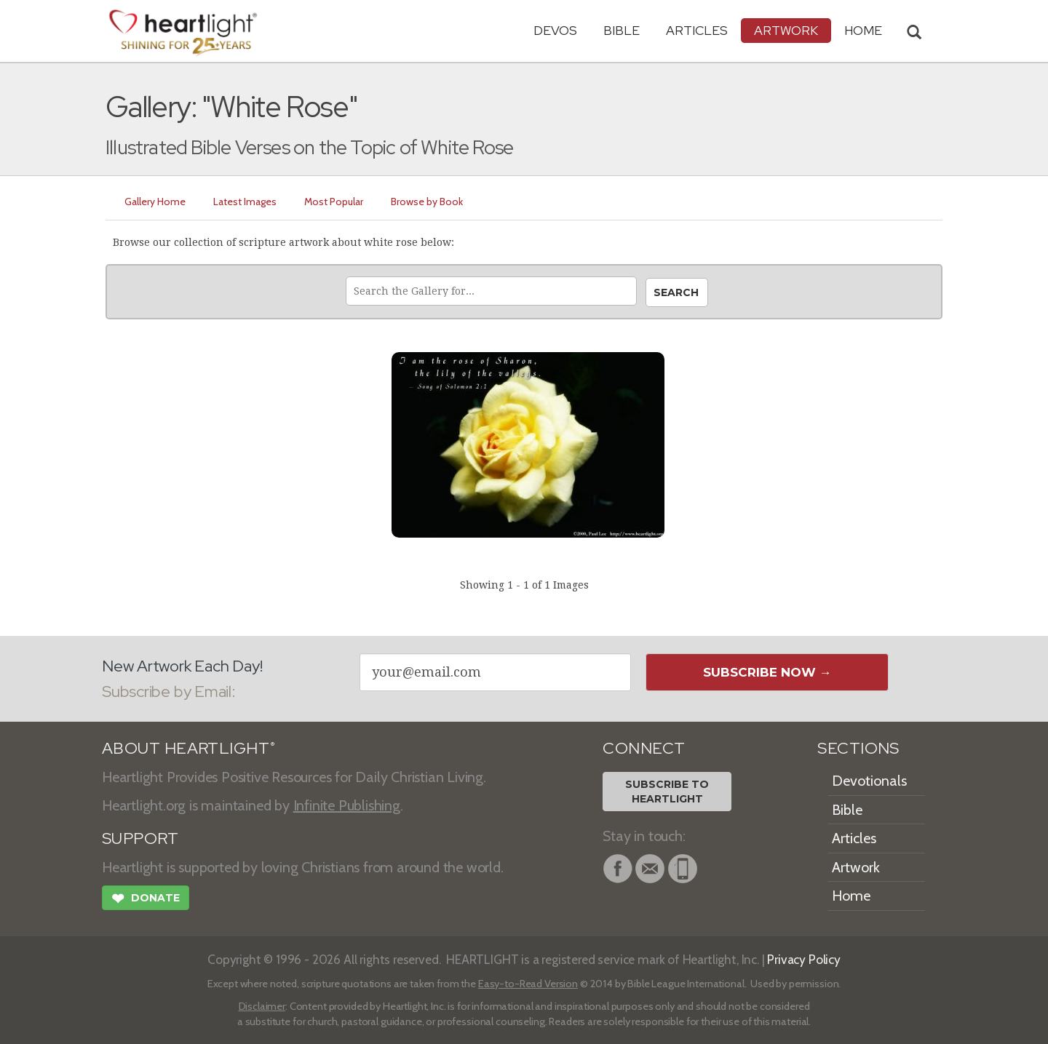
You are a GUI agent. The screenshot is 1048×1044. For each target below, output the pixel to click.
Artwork (786, 30)
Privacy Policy (804, 959)
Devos (555, 30)
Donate (145, 900)
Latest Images (245, 201)
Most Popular (333, 201)
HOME (863, 30)
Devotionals (869, 780)
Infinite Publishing (346, 805)
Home (851, 895)
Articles (697, 30)
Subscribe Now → (767, 672)
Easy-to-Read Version (528, 983)
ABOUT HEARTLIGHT (188, 748)
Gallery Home (155, 201)
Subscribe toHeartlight (667, 791)
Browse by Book (427, 201)
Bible (621, 30)
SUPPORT (140, 838)
